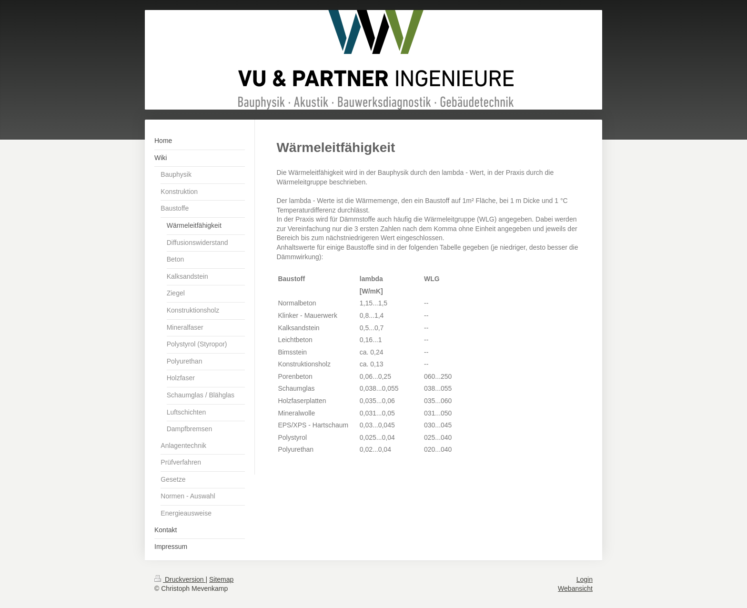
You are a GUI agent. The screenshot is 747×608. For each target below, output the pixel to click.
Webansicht (575, 588)
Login (584, 579)
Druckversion (179, 579)
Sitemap (221, 579)
